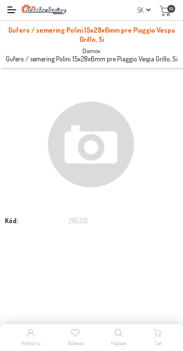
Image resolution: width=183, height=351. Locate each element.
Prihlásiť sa (31, 343)
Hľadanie (119, 343)
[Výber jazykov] (143, 10)
